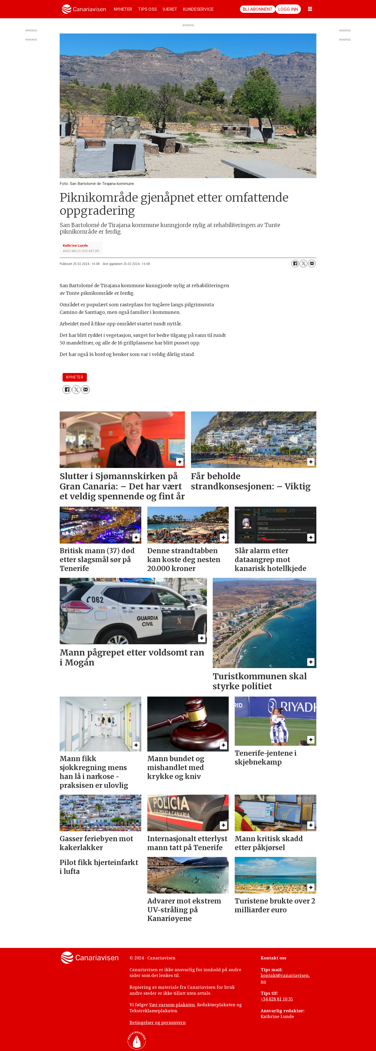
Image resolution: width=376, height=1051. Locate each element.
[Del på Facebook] (295, 264)
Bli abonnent (257, 9)
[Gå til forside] (84, 9)
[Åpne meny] (310, 9)
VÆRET (169, 9)
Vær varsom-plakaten (172, 1005)
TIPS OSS (147, 9)
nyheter (74, 377)
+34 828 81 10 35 (277, 999)
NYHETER (123, 9)
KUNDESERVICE (198, 9)
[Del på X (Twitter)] (303, 264)
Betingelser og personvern (158, 1022)
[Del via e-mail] (312, 264)
